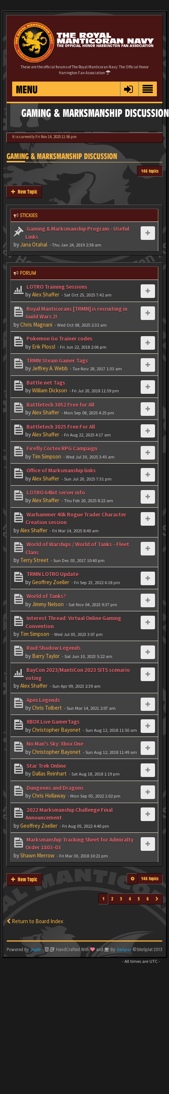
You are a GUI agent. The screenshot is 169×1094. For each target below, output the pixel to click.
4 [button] (130, 899)
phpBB (36, 949)
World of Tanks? (45, 596)
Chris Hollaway (49, 795)
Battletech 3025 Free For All (60, 426)
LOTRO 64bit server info (55, 492)
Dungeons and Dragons (54, 787)
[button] (128, 89)
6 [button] (148, 899)
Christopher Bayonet (56, 729)
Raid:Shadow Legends (53, 647)
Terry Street (34, 560)
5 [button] (139, 899)
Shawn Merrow (37, 855)
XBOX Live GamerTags (52, 721)
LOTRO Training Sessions (56, 286)
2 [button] (112, 899)
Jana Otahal (33, 244)
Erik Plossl (43, 346)
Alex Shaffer (45, 294)
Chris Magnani (36, 324)
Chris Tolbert (47, 707)
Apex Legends (42, 700)
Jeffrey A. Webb (50, 368)
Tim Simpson (46, 456)
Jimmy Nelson (48, 604)
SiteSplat (124, 949)
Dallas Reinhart (49, 773)
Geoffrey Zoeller (50, 582)
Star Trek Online (45, 765)
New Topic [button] (24, 191)
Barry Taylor (46, 655)
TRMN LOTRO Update (51, 574)
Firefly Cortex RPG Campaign (61, 448)
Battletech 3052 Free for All (59, 404)
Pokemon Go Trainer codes (58, 338)
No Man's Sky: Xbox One (54, 743)
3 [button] (121, 899)
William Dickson (49, 390)
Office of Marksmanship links (60, 470)
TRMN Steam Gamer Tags (56, 360)
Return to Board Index (35, 921)
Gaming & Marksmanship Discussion (62, 156)
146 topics (150, 171)
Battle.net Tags (45, 382)
